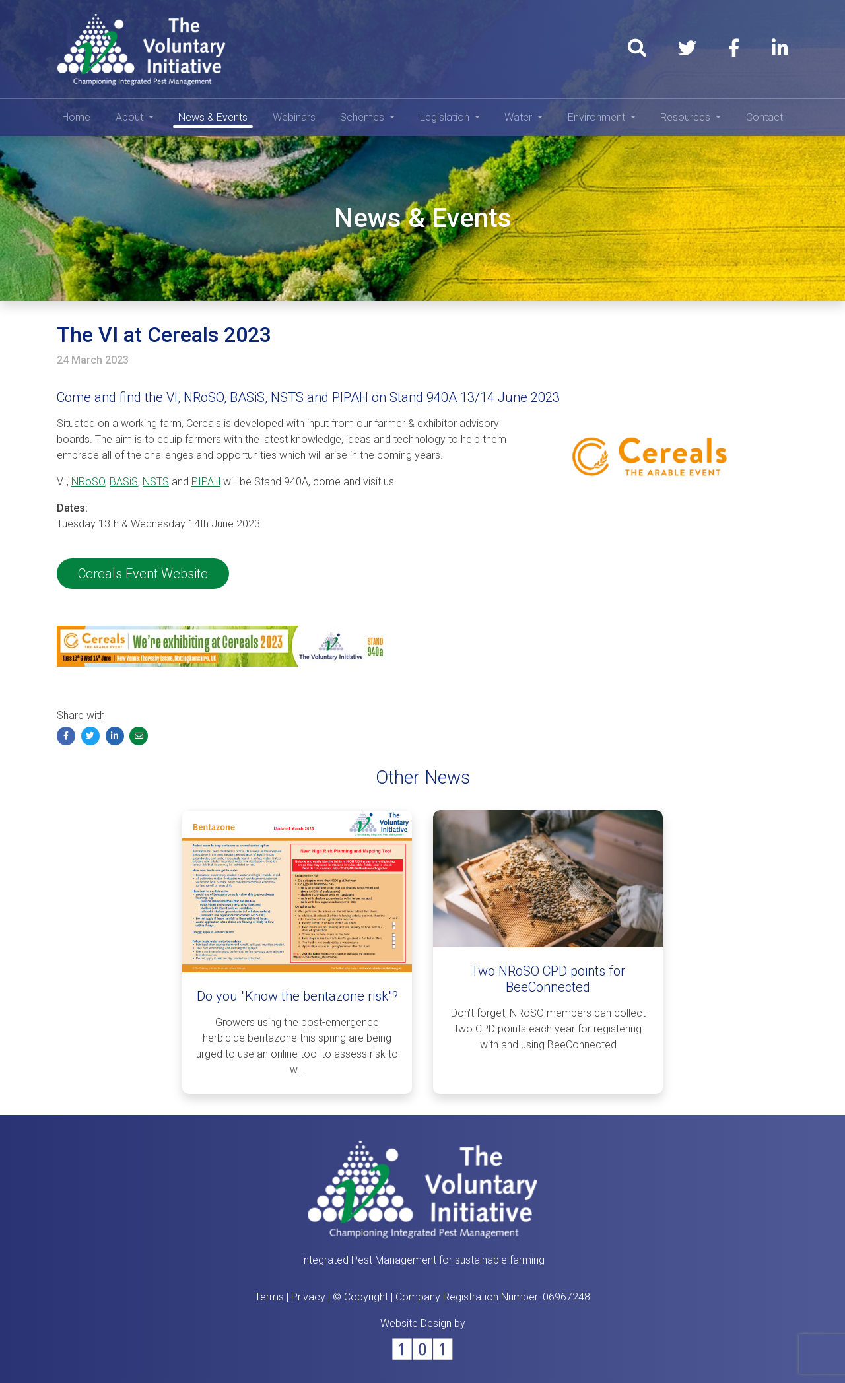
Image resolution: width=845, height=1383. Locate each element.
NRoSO (88, 481)
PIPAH (205, 481)
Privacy (308, 1297)
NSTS (156, 481)
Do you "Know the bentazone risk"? (297, 996)
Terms (269, 1297)
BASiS (124, 481)
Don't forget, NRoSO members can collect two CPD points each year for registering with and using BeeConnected (548, 1029)
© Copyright (360, 1297)
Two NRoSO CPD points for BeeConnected (548, 979)
